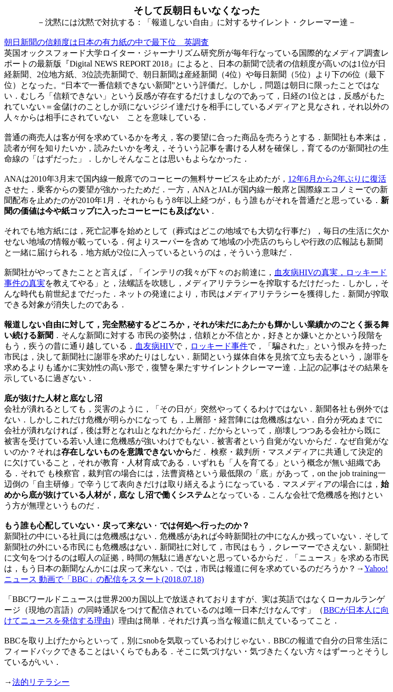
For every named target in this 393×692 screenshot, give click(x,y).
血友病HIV (154, 346)
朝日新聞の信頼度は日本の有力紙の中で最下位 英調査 (106, 42)
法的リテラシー (41, 682)
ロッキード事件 (219, 346)
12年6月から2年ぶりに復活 (337, 178)
